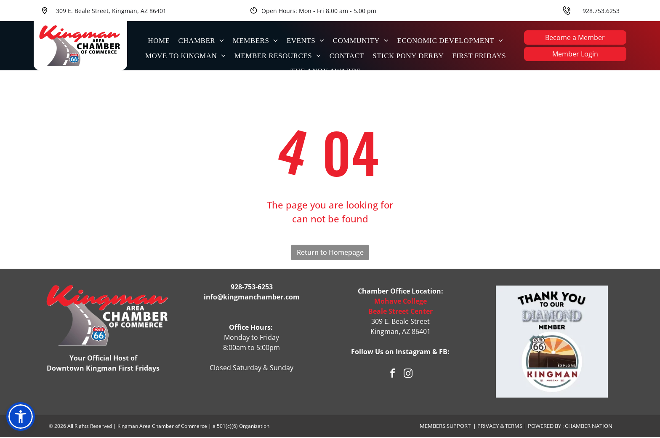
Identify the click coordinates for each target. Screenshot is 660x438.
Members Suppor (444, 427)
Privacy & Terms (499, 427)
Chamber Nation (588, 427)
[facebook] (392, 375)
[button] (20, 417)
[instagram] (408, 375)
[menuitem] (159, 40)
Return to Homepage (330, 253)
